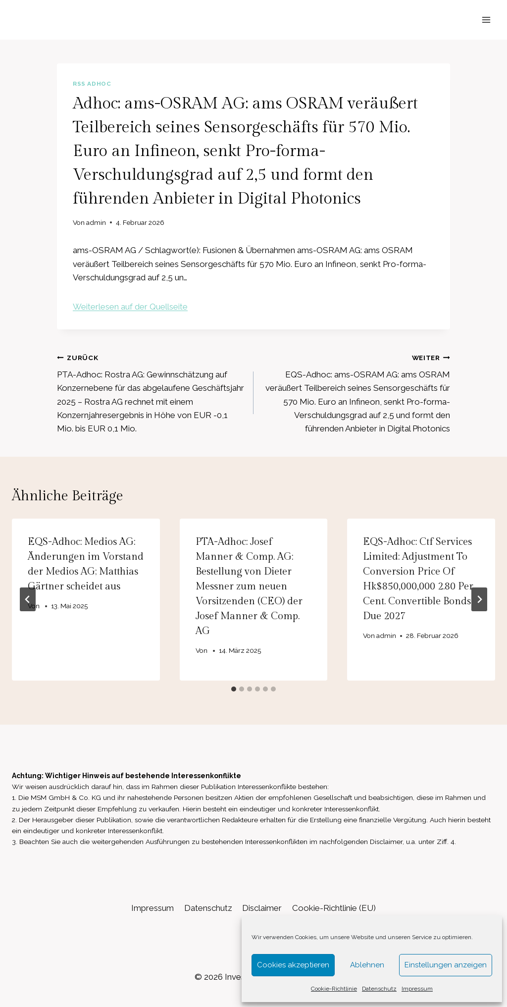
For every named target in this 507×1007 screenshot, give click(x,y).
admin (96, 222)
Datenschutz (379, 988)
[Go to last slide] (28, 599)
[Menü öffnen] (486, 19)
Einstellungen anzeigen (446, 964)
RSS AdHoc (92, 83)
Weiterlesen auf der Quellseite (130, 307)
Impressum (417, 988)
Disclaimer (262, 908)
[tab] (233, 689)
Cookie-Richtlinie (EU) (334, 908)
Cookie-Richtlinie (334, 988)
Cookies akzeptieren (293, 964)
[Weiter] (479, 599)
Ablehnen (367, 964)
